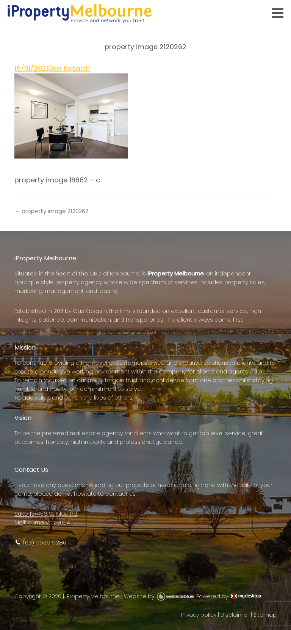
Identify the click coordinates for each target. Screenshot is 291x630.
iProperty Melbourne (93, 596)
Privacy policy (198, 615)
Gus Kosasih (69, 68)
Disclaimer (235, 615)
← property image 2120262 (51, 211)
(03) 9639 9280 (40, 542)
